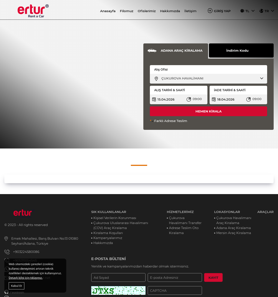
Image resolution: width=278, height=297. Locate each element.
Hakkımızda (170, 11)
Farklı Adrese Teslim (170, 121)
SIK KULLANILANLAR (108, 212)
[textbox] (211, 78)
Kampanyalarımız (107, 238)
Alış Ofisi (161, 69)
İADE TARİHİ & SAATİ (229, 90)
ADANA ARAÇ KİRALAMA (181, 50)
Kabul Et (16, 286)
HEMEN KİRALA (208, 111)
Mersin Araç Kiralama (233, 233)
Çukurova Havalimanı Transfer (185, 220)
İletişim (190, 11)
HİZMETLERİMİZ (180, 212)
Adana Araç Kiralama (233, 228)
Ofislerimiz (147, 11)
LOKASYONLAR (227, 212)
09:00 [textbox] (197, 99)
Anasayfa (108, 11)
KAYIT (213, 278)
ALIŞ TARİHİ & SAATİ (169, 90)
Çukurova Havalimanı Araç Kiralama (233, 220)
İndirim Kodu (237, 50)
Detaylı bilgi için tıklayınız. (26, 278)
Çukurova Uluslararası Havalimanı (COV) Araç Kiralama (120, 225)
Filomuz (126, 11)
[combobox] (211, 78)
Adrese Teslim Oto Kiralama (184, 230)
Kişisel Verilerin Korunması (114, 218)
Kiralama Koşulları (108, 233)
